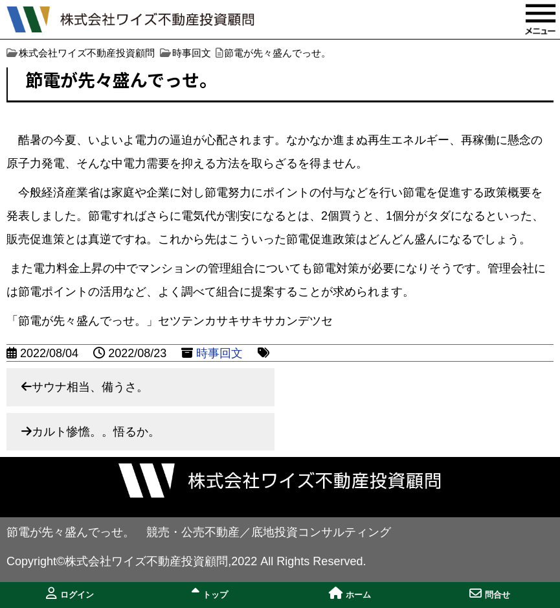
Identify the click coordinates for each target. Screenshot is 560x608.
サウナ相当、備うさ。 (90, 386)
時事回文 (219, 353)
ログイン (70, 593)
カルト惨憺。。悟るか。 (96, 431)
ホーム (350, 593)
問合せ (489, 593)
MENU (540, 19)
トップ (210, 593)
